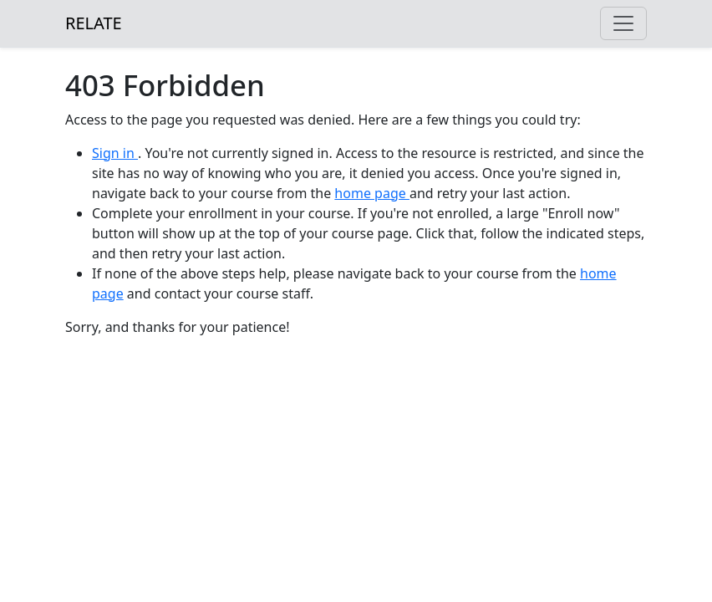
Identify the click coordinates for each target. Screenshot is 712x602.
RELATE (93, 23)
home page (371, 193)
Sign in (115, 153)
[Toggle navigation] (623, 23)
